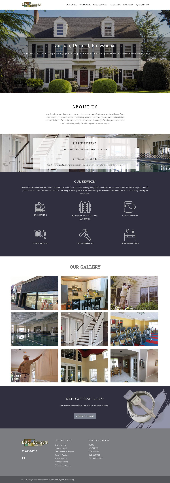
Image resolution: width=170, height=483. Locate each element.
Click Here (85, 63)
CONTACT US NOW (85, 416)
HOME (91, 445)
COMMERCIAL (94, 451)
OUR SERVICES (94, 455)
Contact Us (128, 5)
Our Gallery (115, 5)
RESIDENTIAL (94, 448)
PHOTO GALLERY (95, 458)
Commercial (85, 5)
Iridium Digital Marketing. (63, 479)
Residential (72, 5)
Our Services (98, 5)
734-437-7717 (144, 5)
